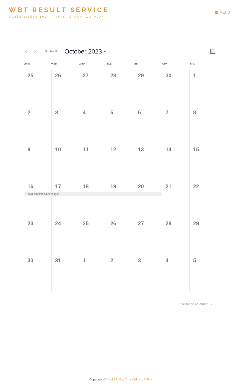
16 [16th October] (31, 186)
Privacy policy (142, 379)
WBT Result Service (59, 10)
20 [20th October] (141, 186)
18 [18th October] (86, 186)
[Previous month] (26, 51)
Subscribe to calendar (191, 304)
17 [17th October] (58, 186)
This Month (51, 51)
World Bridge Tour (118, 379)
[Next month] (35, 51)
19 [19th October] (113, 186)
